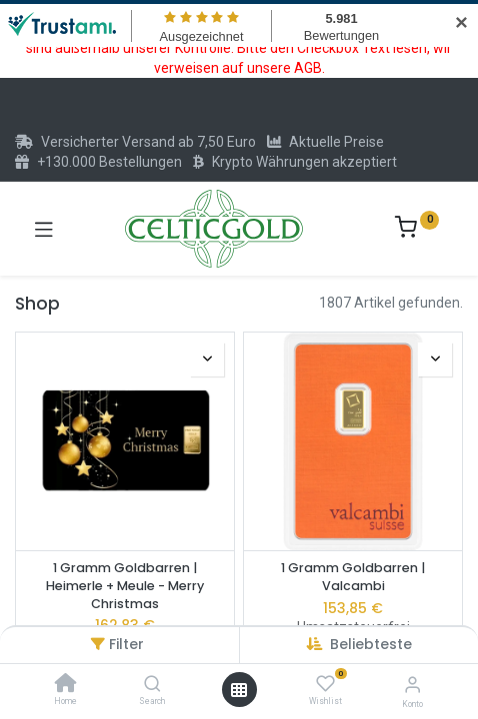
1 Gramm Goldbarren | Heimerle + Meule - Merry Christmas (125, 585)
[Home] (66, 685)
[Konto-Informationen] (412, 684)
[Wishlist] (325, 684)
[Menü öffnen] (239, 690)
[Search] (152, 685)
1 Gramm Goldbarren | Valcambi (353, 576)
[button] (371, 644)
